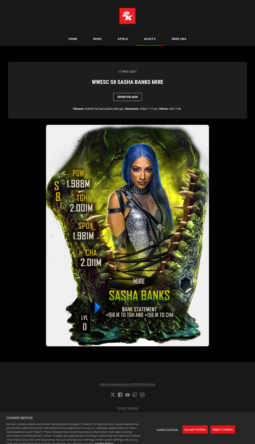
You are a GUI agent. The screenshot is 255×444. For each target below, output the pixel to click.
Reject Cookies (223, 431)
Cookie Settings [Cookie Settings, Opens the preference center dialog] (167, 431)
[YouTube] (127, 395)
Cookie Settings (127, 408)
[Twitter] (113, 395)
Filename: (78, 108)
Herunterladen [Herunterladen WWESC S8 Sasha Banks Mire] (127, 96)
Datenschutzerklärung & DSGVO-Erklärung (127, 384)
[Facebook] (120, 395)
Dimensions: (132, 108)
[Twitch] (135, 395)
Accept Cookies (195, 431)
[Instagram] (142, 395)
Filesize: (164, 108)
